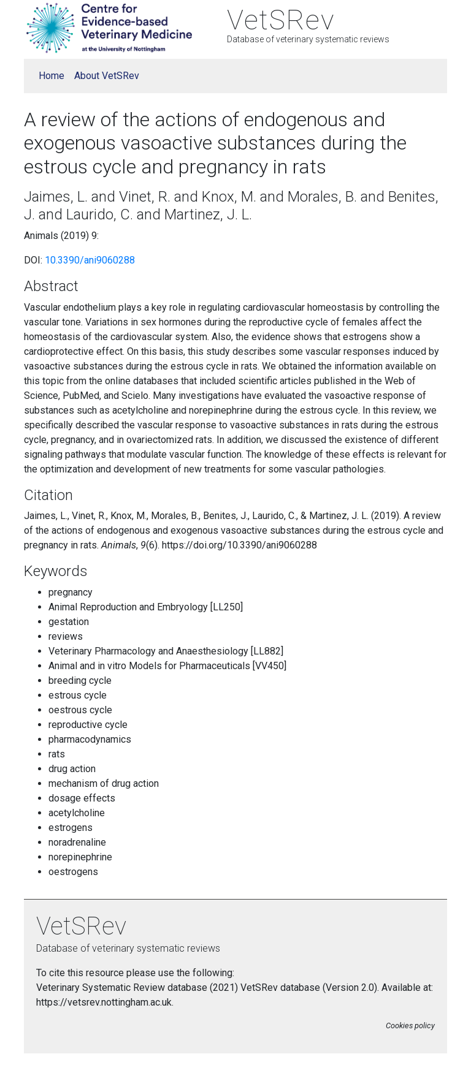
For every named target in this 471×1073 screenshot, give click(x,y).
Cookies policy (410, 1025)
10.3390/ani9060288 (90, 260)
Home (51, 76)
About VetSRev (106, 76)
